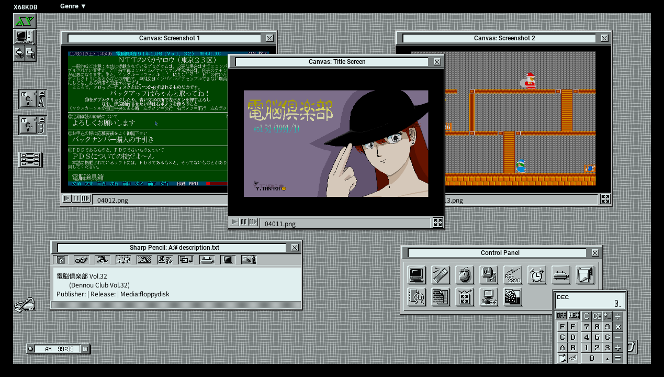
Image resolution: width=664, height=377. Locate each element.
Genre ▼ (73, 6)
